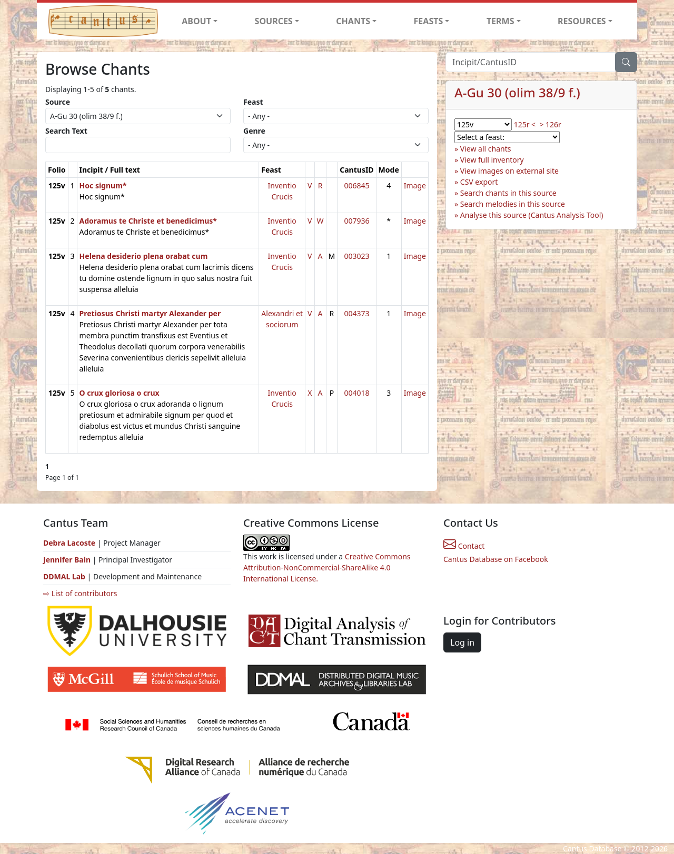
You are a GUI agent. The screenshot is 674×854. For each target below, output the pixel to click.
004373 (356, 313)
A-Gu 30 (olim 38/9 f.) (517, 92)
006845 (356, 185)
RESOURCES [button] (582, 21)
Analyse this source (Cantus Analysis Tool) (531, 215)
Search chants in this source (508, 193)
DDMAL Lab (64, 576)
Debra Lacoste (69, 543)
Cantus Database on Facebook (495, 559)
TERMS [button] (500, 21)
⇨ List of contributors (80, 593)
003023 (356, 256)
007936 (356, 221)
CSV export (479, 182)
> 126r (550, 124)
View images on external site (509, 171)
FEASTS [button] (428, 21)
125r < (525, 124)
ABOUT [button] (196, 21)
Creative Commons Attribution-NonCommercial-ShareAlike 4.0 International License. (327, 567)
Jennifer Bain (68, 560)
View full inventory (492, 160)
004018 (356, 393)
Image (415, 185)
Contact (463, 546)
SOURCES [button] (274, 21)
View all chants (485, 149)
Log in (462, 642)
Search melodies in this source (512, 204)
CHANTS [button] (353, 21)
